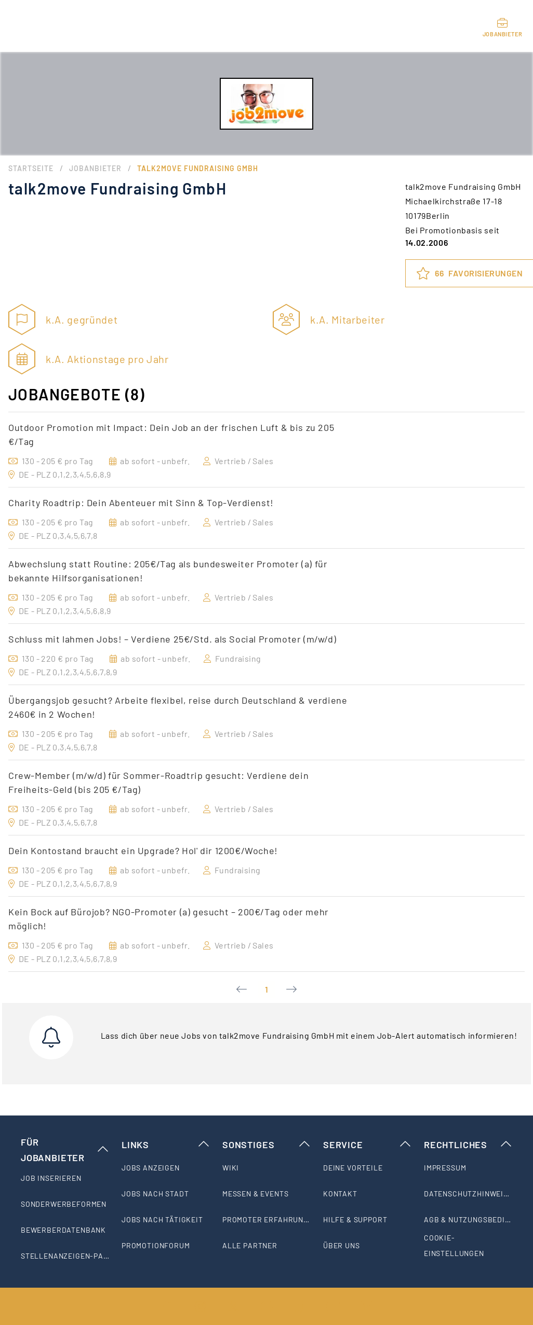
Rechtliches (468, 1144)
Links (166, 1144)
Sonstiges (266, 1144)
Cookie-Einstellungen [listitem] (454, 1245)
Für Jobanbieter (65, 1149)
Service (367, 1144)
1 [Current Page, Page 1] (266, 989)
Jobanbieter (95, 168)
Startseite (31, 168)
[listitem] (65, 1178)
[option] (266, 449)
